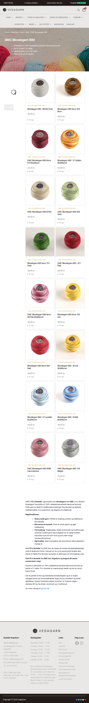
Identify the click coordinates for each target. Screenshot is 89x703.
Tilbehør (78, 17)
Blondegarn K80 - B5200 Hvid (39, 109)
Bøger (33, 24)
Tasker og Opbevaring (59, 17)
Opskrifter (20, 24)
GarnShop (15, 32)
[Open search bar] (78, 10)
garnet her (45, 588)
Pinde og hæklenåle (37, 17)
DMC (27, 32)
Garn (9, 17)
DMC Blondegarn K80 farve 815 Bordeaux (39, 161)
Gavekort (71, 24)
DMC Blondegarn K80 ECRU (39, 211)
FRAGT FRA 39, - (8, 3)
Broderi (20, 17)
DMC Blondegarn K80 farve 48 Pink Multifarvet (39, 315)
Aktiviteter (45, 24)
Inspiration (59, 24)
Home (7, 32)
